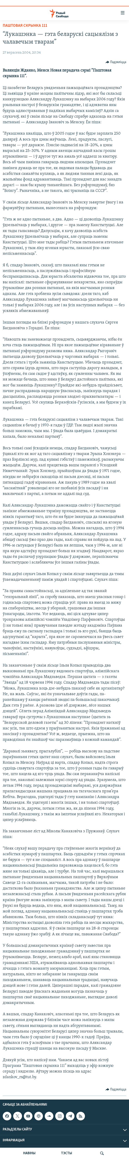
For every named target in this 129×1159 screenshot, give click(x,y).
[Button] (116, 62)
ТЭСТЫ (66, 1153)
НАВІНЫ (29, 1153)
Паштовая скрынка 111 (25, 26)
